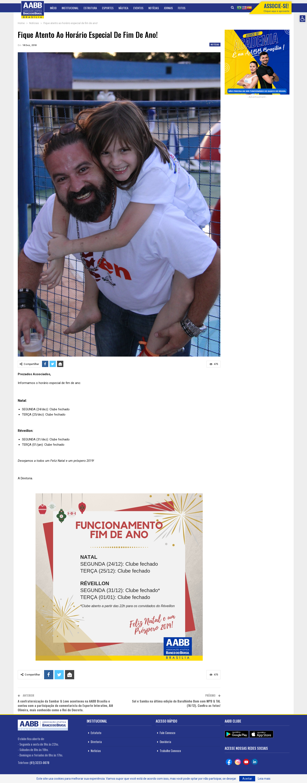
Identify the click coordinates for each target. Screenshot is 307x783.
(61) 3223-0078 (39, 762)
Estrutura (90, 8)
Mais (180, 8)
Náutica (123, 8)
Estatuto (96, 732)
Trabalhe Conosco (170, 750)
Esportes (107, 8)
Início (53, 8)
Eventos (138, 8)
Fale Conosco (167, 732)
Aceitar (247, 778)
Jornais (168, 8)
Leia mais (264, 778)
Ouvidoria (165, 741)
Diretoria (96, 741)
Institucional (70, 8)
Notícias (153, 8)
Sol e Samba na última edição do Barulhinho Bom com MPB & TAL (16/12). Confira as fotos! (176, 703)
